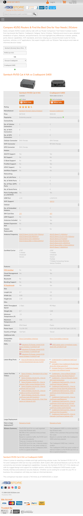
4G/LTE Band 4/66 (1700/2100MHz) (31, 241)
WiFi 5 (52, 201)
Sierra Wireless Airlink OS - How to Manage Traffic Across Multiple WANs (32, 383)
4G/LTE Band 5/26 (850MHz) (29, 236)
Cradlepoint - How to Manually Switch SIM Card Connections (63, 379)
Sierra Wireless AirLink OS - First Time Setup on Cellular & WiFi (33, 400)
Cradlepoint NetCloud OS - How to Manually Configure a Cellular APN (62, 415)
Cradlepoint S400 (57, 93)
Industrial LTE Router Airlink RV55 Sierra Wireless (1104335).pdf (31, 350)
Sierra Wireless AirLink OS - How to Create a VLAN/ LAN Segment (32, 392)
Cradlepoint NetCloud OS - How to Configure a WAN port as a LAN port (62, 402)
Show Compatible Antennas (28, 339)
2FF (20, 214)
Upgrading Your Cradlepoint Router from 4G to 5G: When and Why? (64, 365)
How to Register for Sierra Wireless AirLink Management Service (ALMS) (32, 361)
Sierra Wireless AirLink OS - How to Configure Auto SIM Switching (32, 396)
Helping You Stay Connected (15, 10)
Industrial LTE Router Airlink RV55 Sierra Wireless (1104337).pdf (31, 355)
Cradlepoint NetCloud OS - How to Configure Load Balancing (62, 398)
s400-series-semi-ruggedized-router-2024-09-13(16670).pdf (63, 346)
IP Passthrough (9, 285)
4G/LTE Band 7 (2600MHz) (59, 247)
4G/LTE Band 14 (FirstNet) (58, 239)
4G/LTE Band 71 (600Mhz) (59, 234)
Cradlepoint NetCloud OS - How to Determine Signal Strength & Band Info (63, 387)
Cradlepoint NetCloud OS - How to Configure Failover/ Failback (62, 383)
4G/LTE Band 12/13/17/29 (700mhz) (31, 234)
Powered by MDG (6, 495)
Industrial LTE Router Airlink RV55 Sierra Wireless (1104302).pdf (31, 346)
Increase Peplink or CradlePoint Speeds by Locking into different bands (64, 369)
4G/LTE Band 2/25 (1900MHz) (29, 239)
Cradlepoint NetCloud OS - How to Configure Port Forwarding (62, 411)
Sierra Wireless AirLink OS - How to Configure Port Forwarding (32, 379)
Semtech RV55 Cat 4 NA (30, 93)
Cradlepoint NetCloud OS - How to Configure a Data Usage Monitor (62, 406)
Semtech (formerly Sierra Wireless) (30, 111)
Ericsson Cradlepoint (56, 111)
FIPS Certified (8, 270)
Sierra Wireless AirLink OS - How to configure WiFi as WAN (32, 387)
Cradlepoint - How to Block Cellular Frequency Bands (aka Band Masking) (63, 374)
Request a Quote (24, 423)
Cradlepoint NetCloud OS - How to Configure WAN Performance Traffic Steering (62, 393)
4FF (51, 214)
